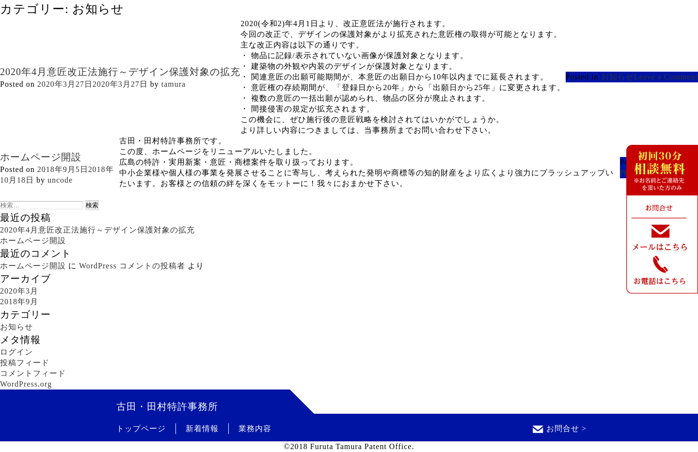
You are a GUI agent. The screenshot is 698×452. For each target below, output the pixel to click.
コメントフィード (33, 373)
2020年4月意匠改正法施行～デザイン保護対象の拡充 (120, 71)
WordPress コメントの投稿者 (132, 266)
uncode (60, 180)
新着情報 (202, 428)
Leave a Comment (666, 77)
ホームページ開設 (40, 157)
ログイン (16, 352)
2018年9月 (19, 301)
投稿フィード (24, 362)
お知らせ (617, 77)
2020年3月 (19, 291)
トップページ (141, 428)
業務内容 (254, 428)
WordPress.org (26, 384)
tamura (173, 84)
